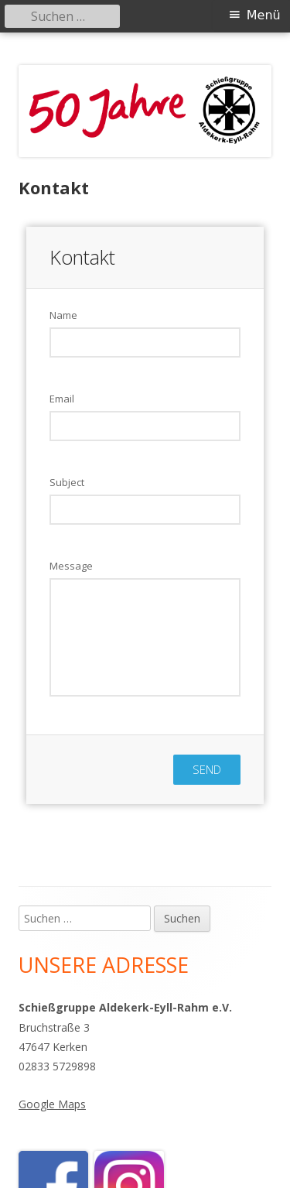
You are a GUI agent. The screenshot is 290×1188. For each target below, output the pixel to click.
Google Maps (52, 1104)
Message (71, 566)
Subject (66, 482)
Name (63, 315)
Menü (264, 15)
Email (61, 399)
